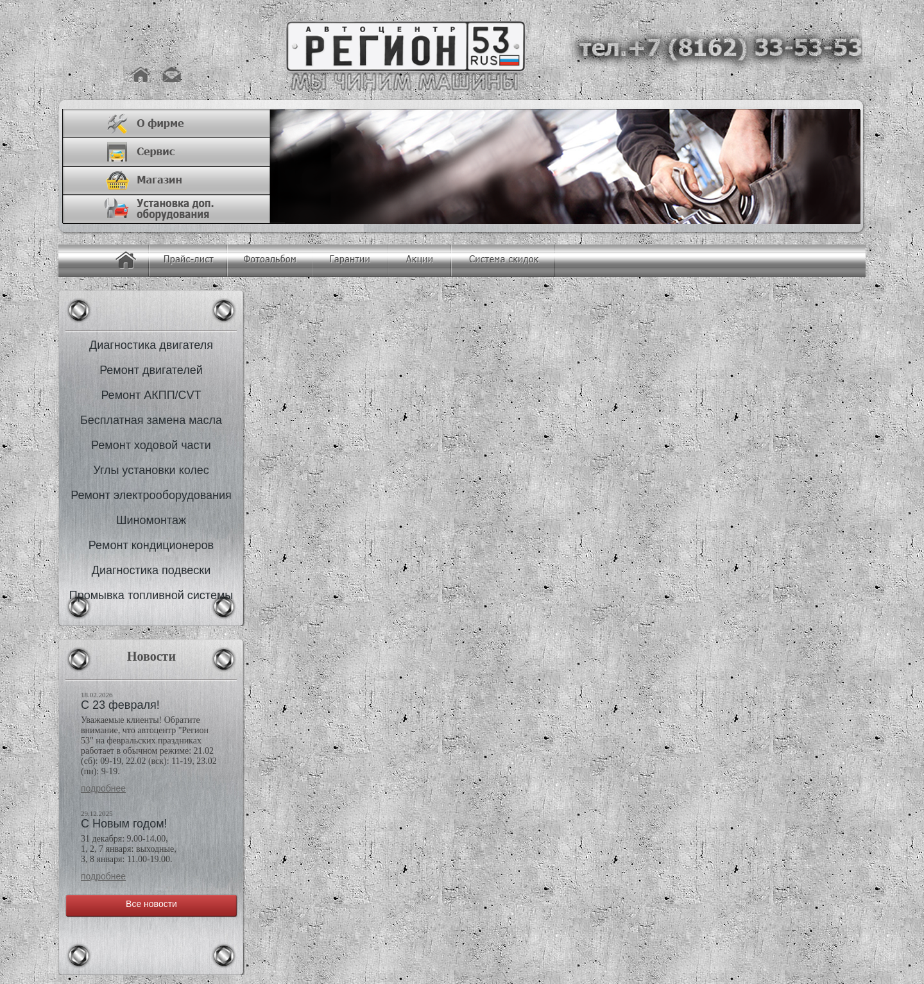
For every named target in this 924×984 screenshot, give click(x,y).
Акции (419, 260)
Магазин (174, 181)
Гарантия (350, 260)
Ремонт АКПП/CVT (151, 395)
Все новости (151, 904)
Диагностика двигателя (151, 345)
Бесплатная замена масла (151, 420)
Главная (126, 260)
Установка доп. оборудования (174, 209)
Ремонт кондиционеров (151, 545)
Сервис (174, 152)
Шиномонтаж (151, 520)
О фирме (174, 123)
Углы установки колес (151, 470)
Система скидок (503, 260)
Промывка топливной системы (151, 595)
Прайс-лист (188, 260)
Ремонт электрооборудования (151, 495)
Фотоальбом (269, 260)
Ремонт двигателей (151, 370)
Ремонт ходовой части (151, 445)
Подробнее (103, 788)
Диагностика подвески (151, 570)
